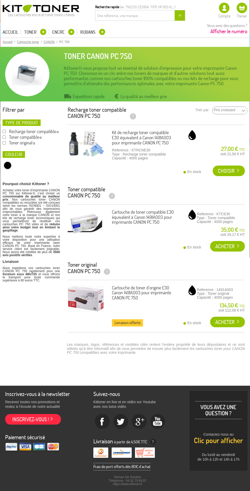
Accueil (10, 32)
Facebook (102, 421)
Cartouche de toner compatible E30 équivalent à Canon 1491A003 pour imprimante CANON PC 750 (143, 217)
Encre (59, 32)
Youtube (158, 421)
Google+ (139, 421)
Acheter (225, 246)
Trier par (202, 110)
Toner (31, 32)
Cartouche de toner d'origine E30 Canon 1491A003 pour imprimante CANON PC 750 (141, 293)
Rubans (88, 32)
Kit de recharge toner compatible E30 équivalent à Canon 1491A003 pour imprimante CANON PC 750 (141, 138)
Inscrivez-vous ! (30, 419)
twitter (121, 421)
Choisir (226, 171)
